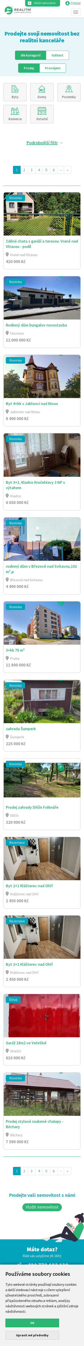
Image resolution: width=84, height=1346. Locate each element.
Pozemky (69, 97)
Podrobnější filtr (42, 142)
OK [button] (32, 1323)
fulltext (57, 55)
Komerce (15, 119)
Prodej (29, 68)
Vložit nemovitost (45, 3)
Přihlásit (76, 3)
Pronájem (52, 68)
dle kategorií (31, 55)
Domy (42, 97)
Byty (15, 97)
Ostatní (42, 119)
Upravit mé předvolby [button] (32, 1335)
